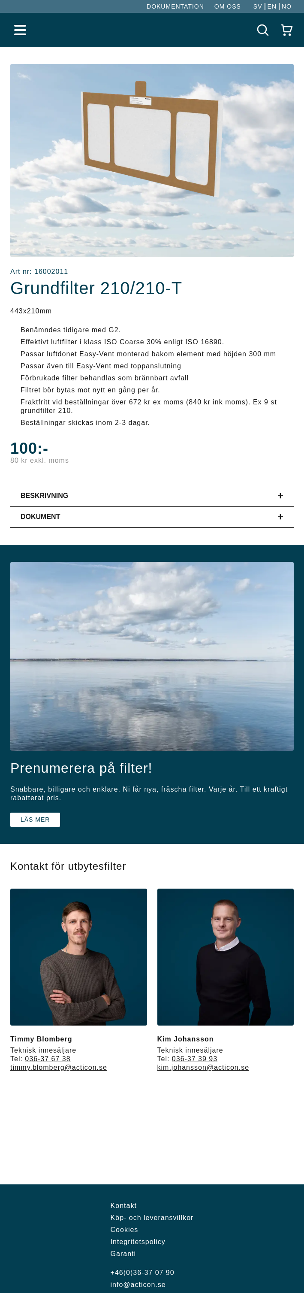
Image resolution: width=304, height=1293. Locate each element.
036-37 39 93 (194, 1058)
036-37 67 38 (47, 1058)
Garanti (123, 1253)
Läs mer (35, 819)
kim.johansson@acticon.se (203, 1067)
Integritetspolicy (138, 1241)
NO (287, 6)
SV (257, 6)
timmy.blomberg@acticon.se (58, 1067)
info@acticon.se (138, 1284)
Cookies (124, 1229)
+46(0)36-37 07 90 (143, 1272)
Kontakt (124, 1205)
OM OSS (227, 6)
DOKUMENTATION (175, 6)
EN (272, 6)
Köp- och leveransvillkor (152, 1217)
